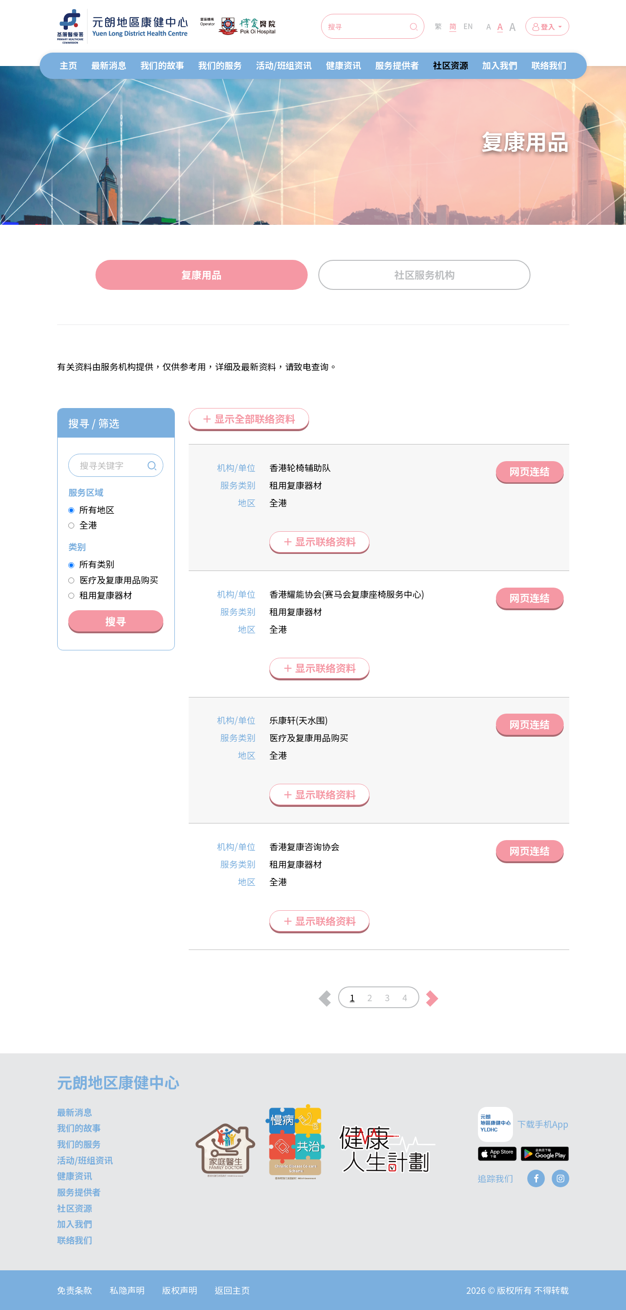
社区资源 (450, 65)
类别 (77, 546)
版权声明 (179, 1290)
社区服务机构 (424, 274)
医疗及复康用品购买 (118, 579)
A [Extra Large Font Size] (512, 26)
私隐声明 (127, 1290)
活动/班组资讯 (284, 65)
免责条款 (74, 1290)
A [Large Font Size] (500, 26)
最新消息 (108, 65)
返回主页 (232, 1290)
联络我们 (548, 65)
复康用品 (201, 274)
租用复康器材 (105, 595)
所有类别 (96, 564)
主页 (68, 65)
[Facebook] (536, 1178)
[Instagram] (560, 1178)
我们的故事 (162, 65)
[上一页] (325, 997)
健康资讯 (343, 65)
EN (468, 26)
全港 (88, 524)
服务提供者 (397, 65)
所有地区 (96, 509)
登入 (544, 26)
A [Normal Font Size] (488, 26)
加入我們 (499, 65)
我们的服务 (220, 65)
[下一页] (432, 997)
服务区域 (85, 492)
